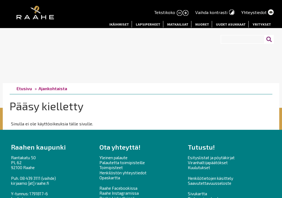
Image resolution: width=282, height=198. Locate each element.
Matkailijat (177, 24)
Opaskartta (109, 177)
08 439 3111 (30, 178)
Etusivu (24, 88)
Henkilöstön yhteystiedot (123, 172)
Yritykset (262, 24)
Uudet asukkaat (231, 24)
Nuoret (202, 24)
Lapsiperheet (148, 24)
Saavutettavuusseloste (209, 183)
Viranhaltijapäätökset (208, 162)
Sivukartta (197, 193)
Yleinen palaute (113, 157)
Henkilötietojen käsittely (210, 178)
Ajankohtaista (53, 88)
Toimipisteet (111, 167)
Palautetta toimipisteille (122, 162)
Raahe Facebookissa (118, 188)
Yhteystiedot (254, 12)
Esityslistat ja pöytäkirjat (211, 157)
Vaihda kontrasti (211, 12)
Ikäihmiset (119, 24)
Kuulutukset (199, 167)
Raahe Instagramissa (119, 193)
